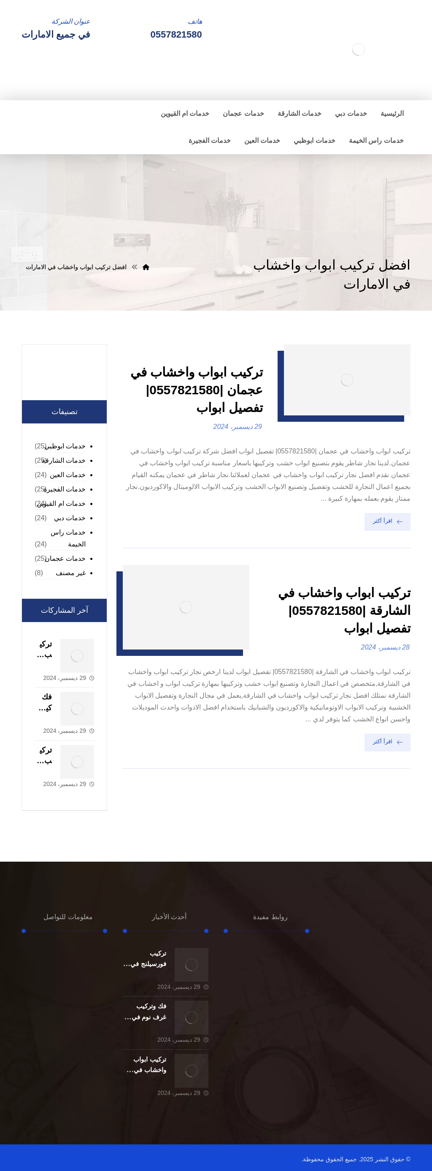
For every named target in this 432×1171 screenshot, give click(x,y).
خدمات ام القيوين (61, 503)
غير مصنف (71, 572)
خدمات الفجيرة (64, 489)
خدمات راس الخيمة (68, 538)
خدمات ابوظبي (65, 446)
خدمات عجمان (65, 558)
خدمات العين (68, 474)
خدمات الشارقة (64, 460)
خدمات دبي (70, 517)
